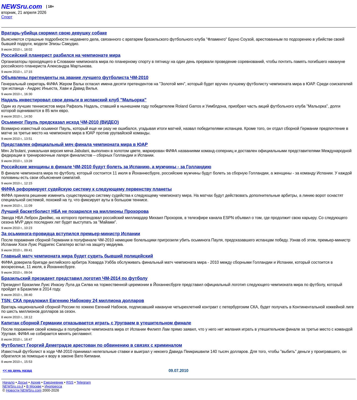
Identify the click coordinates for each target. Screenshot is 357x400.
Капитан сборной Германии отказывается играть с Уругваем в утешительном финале (96, 322)
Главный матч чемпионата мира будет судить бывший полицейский (77, 256)
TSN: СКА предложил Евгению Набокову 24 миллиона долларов (72, 300)
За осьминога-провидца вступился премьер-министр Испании (70, 233)
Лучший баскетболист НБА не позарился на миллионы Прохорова (75, 211)
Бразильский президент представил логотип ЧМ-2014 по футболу (74, 278)
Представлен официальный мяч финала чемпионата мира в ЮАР (74, 144)
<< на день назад (17, 370)
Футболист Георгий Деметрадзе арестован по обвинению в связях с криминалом (91, 345)
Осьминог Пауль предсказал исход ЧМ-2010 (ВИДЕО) (60, 122)
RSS (69, 382)
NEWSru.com (21, 6)
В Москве (33, 386)
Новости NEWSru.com (23, 390)
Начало (8, 382)
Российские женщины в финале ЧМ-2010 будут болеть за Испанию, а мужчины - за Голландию (106, 166)
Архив (35, 382)
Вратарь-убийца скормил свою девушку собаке (54, 32)
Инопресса (53, 386)
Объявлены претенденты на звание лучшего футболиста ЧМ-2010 (74, 77)
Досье (23, 382)
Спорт (6, 17)
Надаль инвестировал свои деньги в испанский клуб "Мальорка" (74, 99)
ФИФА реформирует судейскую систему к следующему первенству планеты (86, 189)
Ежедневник (53, 382)
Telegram (84, 382)
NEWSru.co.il (12, 386)
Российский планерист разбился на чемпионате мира (60, 55)
